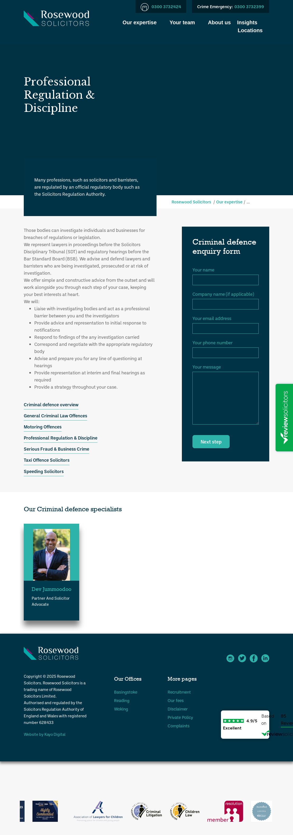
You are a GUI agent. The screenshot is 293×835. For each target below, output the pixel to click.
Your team (182, 22)
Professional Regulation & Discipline (60, 438)
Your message (206, 367)
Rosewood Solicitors (191, 201)
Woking (121, 709)
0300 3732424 (161, 7)
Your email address (211, 318)
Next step (211, 441)
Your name (203, 270)
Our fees (176, 700)
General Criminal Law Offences (55, 415)
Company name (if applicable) (223, 294)
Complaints (179, 725)
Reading (121, 700)
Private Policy (180, 717)
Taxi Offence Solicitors (46, 460)
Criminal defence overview (51, 404)
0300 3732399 (230, 7)
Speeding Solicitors (44, 471)
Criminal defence (263, 201)
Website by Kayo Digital (44, 734)
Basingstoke (125, 692)
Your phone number (212, 342)
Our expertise (139, 22)
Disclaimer (178, 709)
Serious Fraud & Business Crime (56, 449)
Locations (250, 30)
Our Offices (127, 679)
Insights (247, 22)
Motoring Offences (43, 427)
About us (219, 22)
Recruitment (179, 692)
